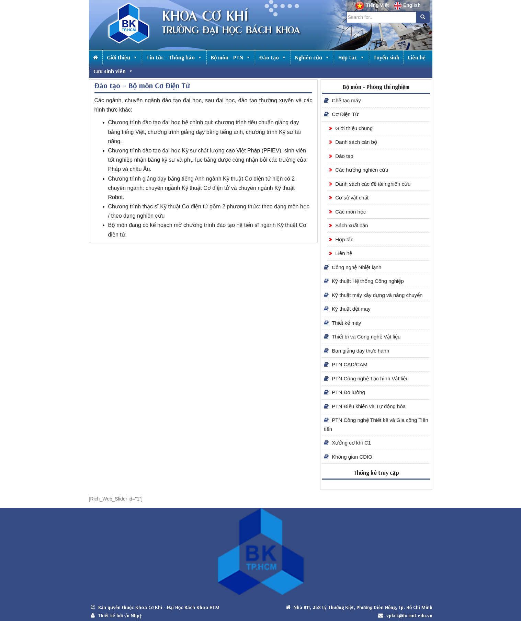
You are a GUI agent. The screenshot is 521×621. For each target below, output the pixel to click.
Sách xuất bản (348, 225)
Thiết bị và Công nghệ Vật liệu (362, 337)
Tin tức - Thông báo (174, 57)
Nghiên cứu (312, 57)
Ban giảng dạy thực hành (356, 351)
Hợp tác (351, 57)
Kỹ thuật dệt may (347, 309)
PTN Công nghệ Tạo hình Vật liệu (366, 378)
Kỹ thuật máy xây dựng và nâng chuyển (373, 295)
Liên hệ (417, 57)
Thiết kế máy (342, 323)
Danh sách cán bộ (353, 142)
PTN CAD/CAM (345, 364)
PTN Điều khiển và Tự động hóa (365, 406)
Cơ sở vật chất (349, 197)
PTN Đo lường (344, 392)
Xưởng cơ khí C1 (347, 443)
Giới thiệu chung (351, 128)
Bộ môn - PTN (231, 57)
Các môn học (347, 212)
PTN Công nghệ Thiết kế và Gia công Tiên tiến (376, 424)
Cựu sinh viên (113, 71)
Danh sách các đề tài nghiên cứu (369, 184)
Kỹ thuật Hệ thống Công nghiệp (364, 281)
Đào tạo (272, 57)
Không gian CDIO (348, 457)
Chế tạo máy (342, 100)
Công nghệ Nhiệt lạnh (352, 267)
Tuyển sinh (386, 57)
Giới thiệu (122, 57)
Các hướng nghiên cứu (358, 170)
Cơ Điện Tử (341, 114)
